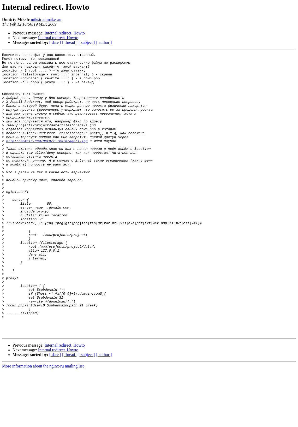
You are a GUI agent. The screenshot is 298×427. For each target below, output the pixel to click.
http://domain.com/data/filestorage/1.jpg (47, 158)
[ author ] (104, 42)
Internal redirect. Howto (65, 33)
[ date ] (55, 42)
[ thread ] (70, 42)
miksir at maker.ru (46, 19)
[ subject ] (87, 42)
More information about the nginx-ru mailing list (43, 422)
